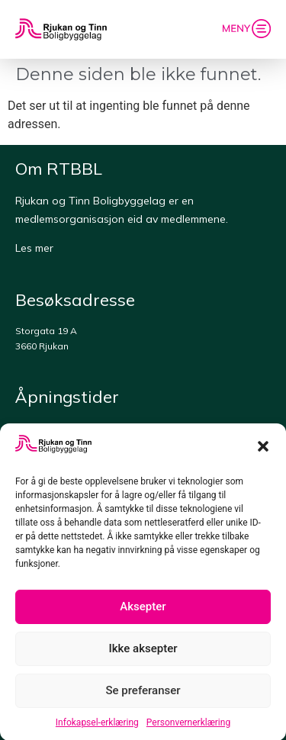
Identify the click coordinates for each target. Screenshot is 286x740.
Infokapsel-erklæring (97, 725)
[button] (263, 450)
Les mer (34, 248)
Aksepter (142, 610)
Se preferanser (142, 694)
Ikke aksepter (143, 652)
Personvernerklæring (188, 725)
